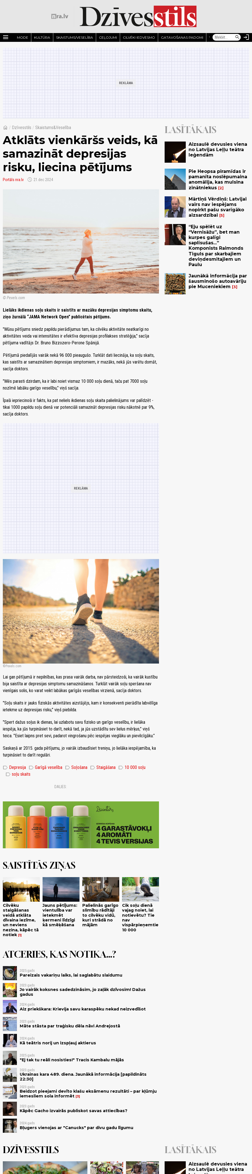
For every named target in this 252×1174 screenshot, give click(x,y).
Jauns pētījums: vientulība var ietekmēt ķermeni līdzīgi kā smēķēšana (60, 915)
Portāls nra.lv (13, 179)
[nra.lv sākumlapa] (59, 16)
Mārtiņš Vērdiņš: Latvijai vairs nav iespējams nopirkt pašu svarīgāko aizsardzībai (218, 207)
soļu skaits (18, 774)
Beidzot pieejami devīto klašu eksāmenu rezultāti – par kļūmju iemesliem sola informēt (88, 1094)
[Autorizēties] (246, 37)
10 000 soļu (131, 767)
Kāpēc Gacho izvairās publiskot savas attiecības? (73, 1110)
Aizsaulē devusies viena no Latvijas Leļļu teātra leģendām (218, 150)
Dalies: (60, 786)
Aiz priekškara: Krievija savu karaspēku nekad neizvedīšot (83, 1009)
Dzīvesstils (21, 127)
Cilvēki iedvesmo (139, 37)
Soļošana (76, 767)
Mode (22, 37)
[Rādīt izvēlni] (5, 37)
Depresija (14, 767)
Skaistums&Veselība (53, 127)
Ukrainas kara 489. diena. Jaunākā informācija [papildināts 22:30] (83, 1077)
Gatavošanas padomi (182, 37)
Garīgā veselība (45, 767)
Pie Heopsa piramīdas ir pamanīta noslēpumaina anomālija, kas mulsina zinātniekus (218, 179)
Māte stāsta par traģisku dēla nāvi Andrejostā (70, 1026)
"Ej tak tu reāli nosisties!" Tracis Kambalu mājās (72, 1059)
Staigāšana (103, 767)
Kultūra (42, 37)
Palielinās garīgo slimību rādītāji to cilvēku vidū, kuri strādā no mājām (100, 915)
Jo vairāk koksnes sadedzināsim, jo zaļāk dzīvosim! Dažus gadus (83, 992)
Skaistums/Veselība (74, 37)
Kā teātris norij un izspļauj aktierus (58, 1042)
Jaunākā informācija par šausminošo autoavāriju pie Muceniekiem (218, 281)
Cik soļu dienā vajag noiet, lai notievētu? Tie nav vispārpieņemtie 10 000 (140, 917)
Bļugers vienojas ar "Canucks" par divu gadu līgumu (76, 1127)
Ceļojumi (108, 37)
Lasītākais (190, 129)
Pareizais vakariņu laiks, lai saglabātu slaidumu (71, 975)
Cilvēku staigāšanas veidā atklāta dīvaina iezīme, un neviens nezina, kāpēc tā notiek (21, 920)
